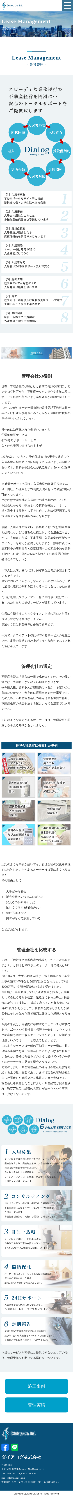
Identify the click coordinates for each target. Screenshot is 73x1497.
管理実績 (36, 1405)
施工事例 (36, 1386)
